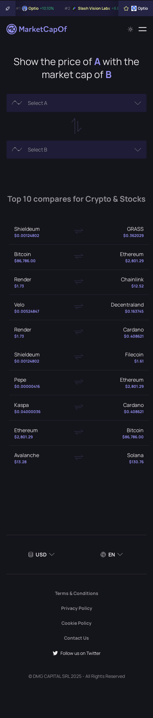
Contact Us (76, 638)
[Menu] (142, 29)
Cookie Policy (76, 623)
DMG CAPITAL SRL (51, 676)
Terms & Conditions (76, 593)
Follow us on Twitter (77, 653)
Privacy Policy (76, 608)
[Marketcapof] (37, 29)
